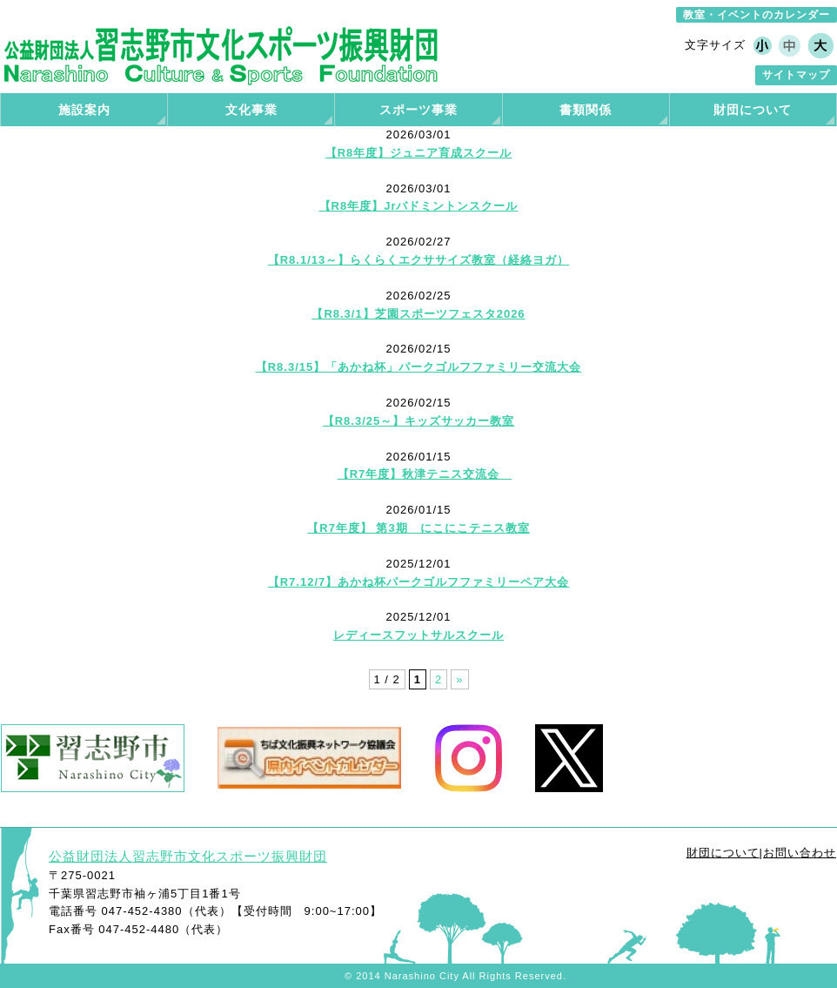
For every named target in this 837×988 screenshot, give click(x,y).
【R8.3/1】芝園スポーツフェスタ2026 (418, 313)
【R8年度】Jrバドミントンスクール (419, 205)
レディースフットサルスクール (418, 635)
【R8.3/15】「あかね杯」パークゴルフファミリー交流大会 (419, 366)
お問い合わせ (799, 852)
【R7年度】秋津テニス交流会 (425, 474)
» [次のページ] (459, 679)
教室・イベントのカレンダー (756, 15)
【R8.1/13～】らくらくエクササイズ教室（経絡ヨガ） (419, 259)
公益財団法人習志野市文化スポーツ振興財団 (188, 856)
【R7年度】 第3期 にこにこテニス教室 (418, 527)
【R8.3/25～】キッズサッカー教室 (419, 420)
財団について (723, 852)
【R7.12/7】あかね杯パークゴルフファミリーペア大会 (419, 581)
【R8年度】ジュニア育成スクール (418, 152)
